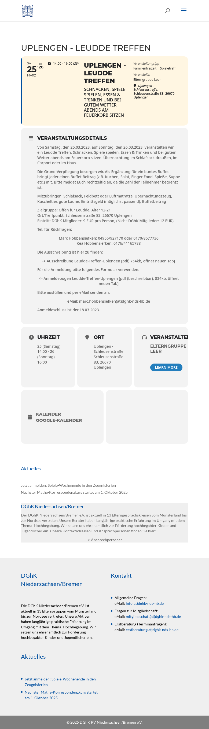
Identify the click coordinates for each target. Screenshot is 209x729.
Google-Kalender (59, 420)
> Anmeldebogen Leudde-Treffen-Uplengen (79, 278)
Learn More (166, 367)
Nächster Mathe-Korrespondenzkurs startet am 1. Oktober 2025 (74, 492)
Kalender (48, 414)
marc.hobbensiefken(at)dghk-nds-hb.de (114, 301)
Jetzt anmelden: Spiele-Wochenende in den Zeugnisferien (68, 485)
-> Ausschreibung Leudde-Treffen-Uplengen (81, 260)
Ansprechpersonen (107, 539)
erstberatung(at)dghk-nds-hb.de (152, 629)
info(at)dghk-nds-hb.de (145, 603)
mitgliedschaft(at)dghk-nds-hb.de (153, 616)
